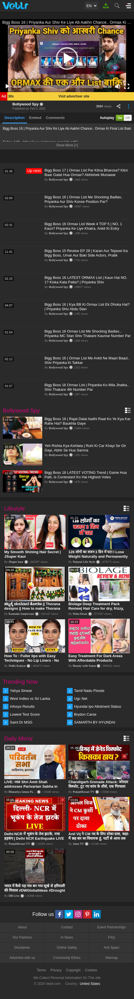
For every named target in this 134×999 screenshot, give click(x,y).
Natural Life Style (84, 561)
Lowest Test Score (25, 714)
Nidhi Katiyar (17, 665)
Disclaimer (22, 948)
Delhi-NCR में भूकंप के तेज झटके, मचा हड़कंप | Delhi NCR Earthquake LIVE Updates (34, 838)
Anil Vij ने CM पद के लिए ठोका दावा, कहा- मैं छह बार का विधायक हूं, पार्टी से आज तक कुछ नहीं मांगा (98, 838)
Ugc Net (80, 698)
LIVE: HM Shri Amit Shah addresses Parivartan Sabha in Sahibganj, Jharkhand (30, 786)
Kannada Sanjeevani (21, 613)
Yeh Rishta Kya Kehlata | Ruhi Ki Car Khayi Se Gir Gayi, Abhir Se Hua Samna (85, 448)
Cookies (91, 970)
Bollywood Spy (25, 104)
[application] (67, 58)
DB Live (14, 895)
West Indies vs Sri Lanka (30, 698)
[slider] (62, 86)
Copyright (73, 970)
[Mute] (117, 86)
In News (67, 937)
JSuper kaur (16, 561)
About (22, 927)
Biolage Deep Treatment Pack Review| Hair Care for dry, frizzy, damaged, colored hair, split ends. (98, 608)
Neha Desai (80, 613)
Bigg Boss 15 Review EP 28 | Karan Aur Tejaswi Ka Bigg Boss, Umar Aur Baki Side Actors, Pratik (86, 253)
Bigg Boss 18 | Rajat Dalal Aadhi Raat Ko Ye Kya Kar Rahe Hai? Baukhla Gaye (87, 421)
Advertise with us (22, 958)
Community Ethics (67, 958)
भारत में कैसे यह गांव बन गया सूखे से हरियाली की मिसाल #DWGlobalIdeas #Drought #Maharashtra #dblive (34, 890)
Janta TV (78, 843)
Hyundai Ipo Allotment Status (97, 706)
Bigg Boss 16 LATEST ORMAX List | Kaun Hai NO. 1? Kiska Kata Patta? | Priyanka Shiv (85, 279)
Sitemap (111, 958)
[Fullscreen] (126, 86)
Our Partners (22, 937)
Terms (41, 970)
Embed (35, 118)
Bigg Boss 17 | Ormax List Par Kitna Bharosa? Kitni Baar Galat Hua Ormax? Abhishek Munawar (86, 172)
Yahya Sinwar (21, 691)
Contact (67, 927)
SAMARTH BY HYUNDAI (94, 722)
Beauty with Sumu (84, 665)
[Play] (7, 86)
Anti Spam (111, 948)
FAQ (111, 937)
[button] (67, 58)
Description (15, 118)
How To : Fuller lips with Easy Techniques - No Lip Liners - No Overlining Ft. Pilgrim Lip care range (31, 663)
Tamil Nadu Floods (89, 691)
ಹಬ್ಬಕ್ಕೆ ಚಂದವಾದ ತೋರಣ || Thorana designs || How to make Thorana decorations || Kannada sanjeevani (34, 608)
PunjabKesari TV (83, 791)
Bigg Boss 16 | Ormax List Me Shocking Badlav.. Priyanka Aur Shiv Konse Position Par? (83, 199)
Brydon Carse (85, 714)
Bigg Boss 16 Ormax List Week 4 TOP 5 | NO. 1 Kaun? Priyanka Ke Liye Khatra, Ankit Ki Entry (83, 226)
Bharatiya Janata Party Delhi (26, 791)
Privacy (55, 970)
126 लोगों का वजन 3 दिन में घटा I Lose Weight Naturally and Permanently (98, 554)
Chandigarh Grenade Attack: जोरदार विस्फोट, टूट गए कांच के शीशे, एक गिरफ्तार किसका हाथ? (98, 786)
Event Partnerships (111, 927)
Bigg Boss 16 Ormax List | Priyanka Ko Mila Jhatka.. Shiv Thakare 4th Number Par (86, 387)
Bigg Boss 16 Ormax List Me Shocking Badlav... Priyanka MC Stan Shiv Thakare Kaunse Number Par (87, 333)
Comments (55, 118)
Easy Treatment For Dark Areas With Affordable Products (95, 658)
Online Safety (67, 948)
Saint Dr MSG (21, 722)
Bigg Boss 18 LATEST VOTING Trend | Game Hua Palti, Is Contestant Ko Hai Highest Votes (85, 474)
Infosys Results (22, 706)
